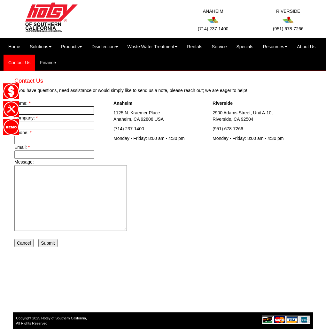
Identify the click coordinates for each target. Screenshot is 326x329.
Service (219, 46)
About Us (306, 46)
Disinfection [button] (104, 46)
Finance (48, 62)
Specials (245, 46)
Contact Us (19, 62)
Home (16, 46)
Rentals (194, 46)
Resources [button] (275, 46)
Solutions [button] (40, 46)
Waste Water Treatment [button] (153, 46)
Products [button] (71, 46)
